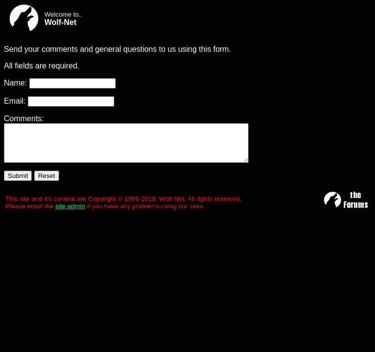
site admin (70, 213)
